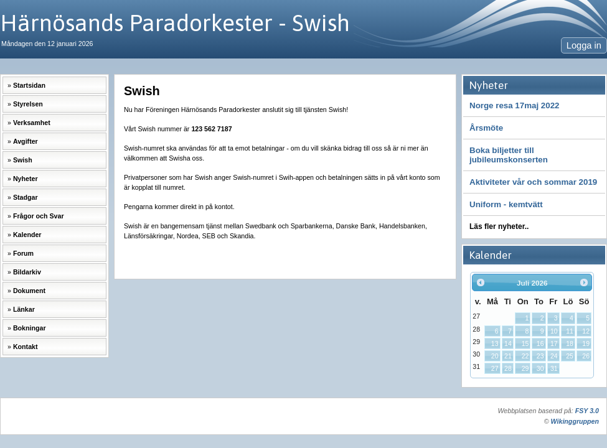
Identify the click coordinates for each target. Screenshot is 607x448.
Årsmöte (486, 128)
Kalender (27, 234)
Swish (22, 160)
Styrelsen (28, 104)
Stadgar (25, 197)
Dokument (29, 290)
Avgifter (25, 141)
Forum (23, 253)
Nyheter (25, 178)
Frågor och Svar (38, 216)
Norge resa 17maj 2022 (514, 105)
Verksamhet (31, 122)
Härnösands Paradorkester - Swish (175, 22)
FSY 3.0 (587, 410)
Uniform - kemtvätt (506, 204)
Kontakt (25, 346)
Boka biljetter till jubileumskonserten (508, 155)
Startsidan (29, 85)
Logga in (584, 45)
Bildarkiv (27, 272)
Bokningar (29, 328)
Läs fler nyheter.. (499, 226)
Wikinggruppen (575, 421)
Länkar (24, 309)
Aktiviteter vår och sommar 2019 (533, 182)
